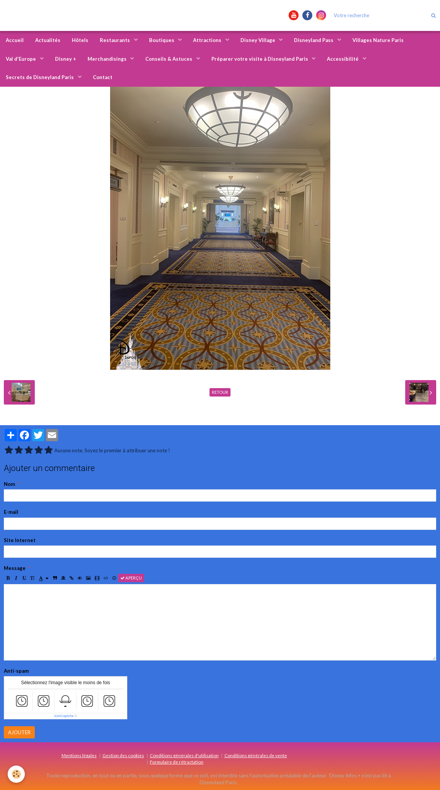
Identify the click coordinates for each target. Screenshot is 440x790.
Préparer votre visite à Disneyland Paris (260, 59)
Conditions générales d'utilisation (184, 755)
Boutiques (162, 40)
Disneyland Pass (314, 40)
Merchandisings (108, 59)
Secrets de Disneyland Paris (40, 77)
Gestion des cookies (123, 755)
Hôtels (80, 40)
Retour (220, 392)
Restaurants (115, 40)
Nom (9, 484)
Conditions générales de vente (255, 755)
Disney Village (258, 40)
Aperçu (131, 577)
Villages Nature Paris (378, 40)
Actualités (47, 40)
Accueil (15, 40)
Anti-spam (16, 671)
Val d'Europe (21, 59)
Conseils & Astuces (169, 59)
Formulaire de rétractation (176, 761)
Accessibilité (343, 59)
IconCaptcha (64, 716)
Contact (102, 77)
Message (15, 568)
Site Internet (20, 540)
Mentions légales (79, 755)
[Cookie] (16, 774)
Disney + (65, 59)
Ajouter (19, 732)
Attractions (207, 40)
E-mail (11, 512)
